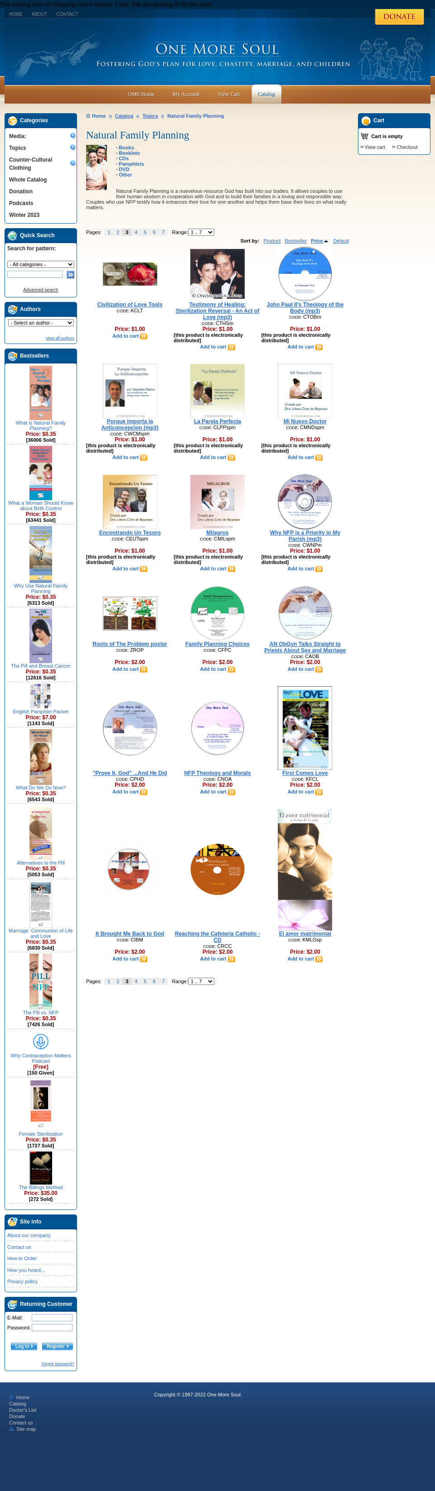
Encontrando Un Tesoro (130, 533)
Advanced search (40, 289)
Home (16, 14)
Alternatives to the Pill (41, 862)
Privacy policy (22, 1281)
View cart (375, 147)
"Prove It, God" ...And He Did (130, 773)
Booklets (129, 153)
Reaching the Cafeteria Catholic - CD (217, 937)
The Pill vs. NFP (41, 1012)
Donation (21, 191)
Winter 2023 (24, 215)
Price (320, 241)
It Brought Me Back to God (130, 934)
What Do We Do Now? (41, 787)
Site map (22, 1429)
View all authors (60, 338)
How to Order (22, 1258)
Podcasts (21, 203)
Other (125, 174)
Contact (67, 14)
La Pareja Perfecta (217, 421)
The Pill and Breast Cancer (40, 666)
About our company (28, 1235)
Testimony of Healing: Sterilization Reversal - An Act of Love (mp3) (217, 310)
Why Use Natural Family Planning (41, 588)
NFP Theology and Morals (217, 773)
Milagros (217, 533)
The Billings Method (41, 1187)
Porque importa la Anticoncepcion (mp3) (130, 424)
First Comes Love (305, 773)
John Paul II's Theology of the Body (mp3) (305, 307)
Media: (17, 136)
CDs (124, 158)
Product (271, 241)
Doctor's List (22, 1410)
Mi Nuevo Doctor (305, 421)
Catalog (124, 116)
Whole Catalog (28, 180)
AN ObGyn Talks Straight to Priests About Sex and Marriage (305, 647)
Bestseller (296, 241)
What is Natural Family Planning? (41, 425)
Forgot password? (58, 1364)
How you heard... (26, 1270)
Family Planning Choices (217, 644)
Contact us (19, 1247)
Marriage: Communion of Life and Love (41, 933)
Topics (17, 148)
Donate (17, 1416)
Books (126, 147)
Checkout (406, 147)
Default (341, 241)
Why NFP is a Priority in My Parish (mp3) (305, 536)
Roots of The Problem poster (129, 644)
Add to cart (129, 336)
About (39, 14)
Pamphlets (131, 164)
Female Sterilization (41, 1134)
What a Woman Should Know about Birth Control (40, 505)
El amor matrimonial (305, 934)
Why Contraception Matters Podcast (40, 1058)
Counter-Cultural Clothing (30, 164)
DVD (124, 169)
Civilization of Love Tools (130, 304)
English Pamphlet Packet (40, 711)
